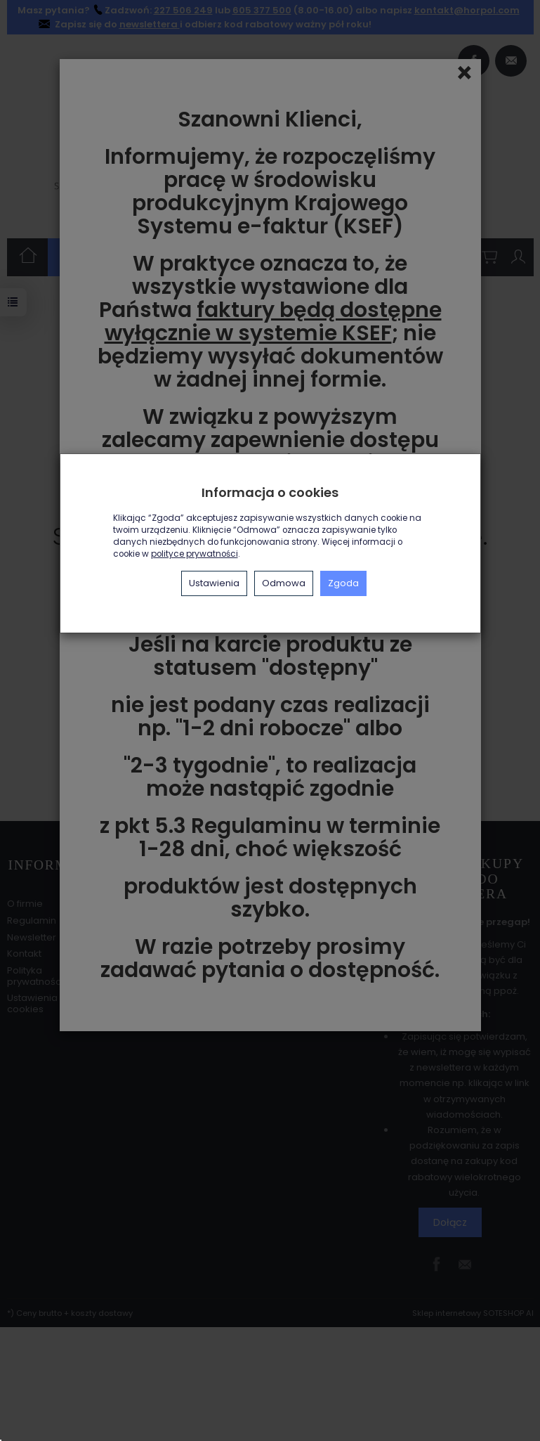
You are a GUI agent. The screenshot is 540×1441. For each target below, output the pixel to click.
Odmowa (283, 583)
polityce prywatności (194, 554)
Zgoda (343, 583)
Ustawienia (214, 583)
